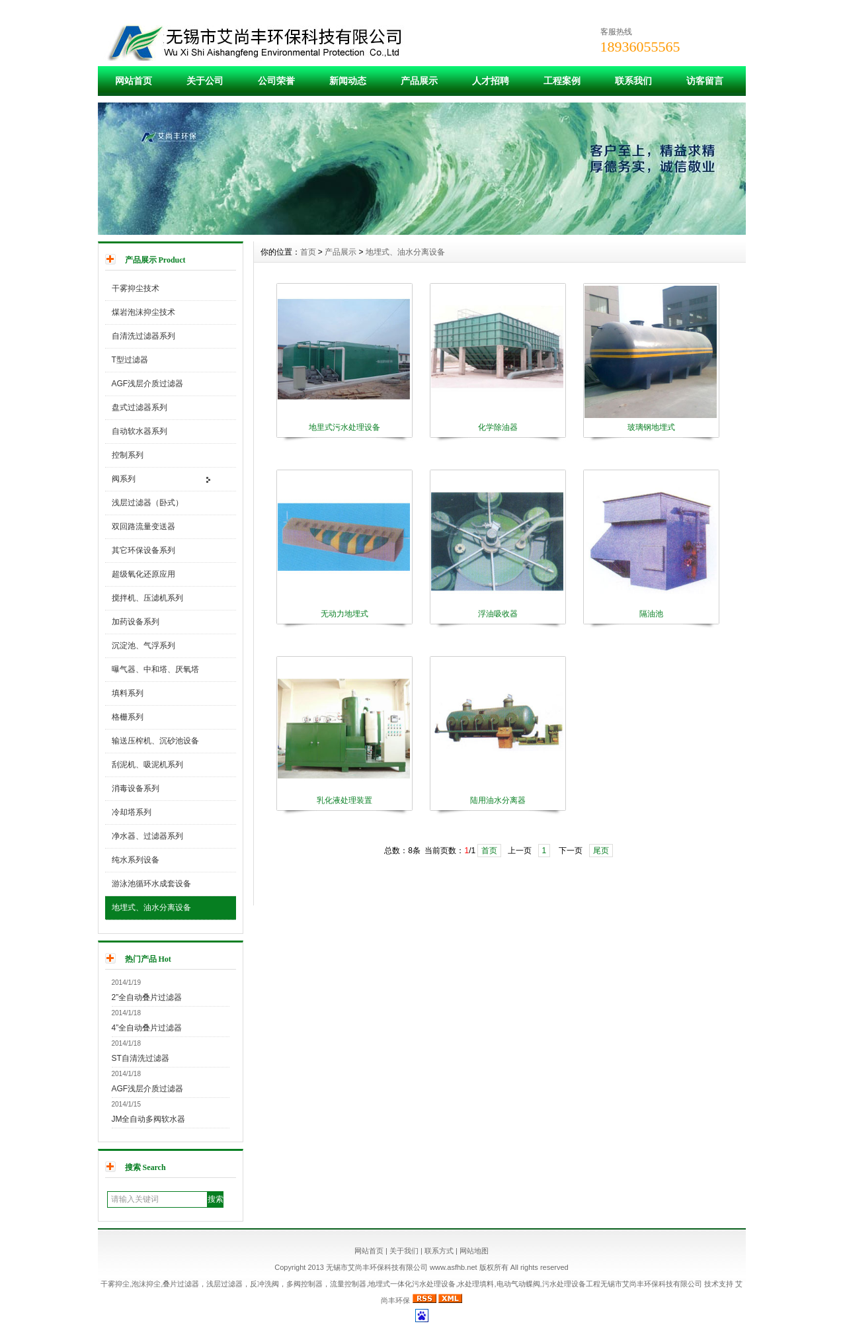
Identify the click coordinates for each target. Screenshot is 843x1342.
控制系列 (127, 455)
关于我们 (404, 1251)
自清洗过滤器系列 (143, 336)
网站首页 (133, 80)
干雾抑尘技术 (135, 288)
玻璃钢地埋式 (651, 427)
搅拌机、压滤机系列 (147, 598)
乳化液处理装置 (344, 800)
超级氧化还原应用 (143, 574)
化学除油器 (498, 427)
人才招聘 (490, 80)
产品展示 (419, 80)
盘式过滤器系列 (139, 407)
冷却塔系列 (131, 812)
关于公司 (204, 80)
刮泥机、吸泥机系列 (147, 764)
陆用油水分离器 (498, 800)
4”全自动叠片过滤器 (147, 1027)
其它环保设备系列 (143, 550)
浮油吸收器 (498, 613)
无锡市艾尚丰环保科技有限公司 (651, 1284)
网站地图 (474, 1251)
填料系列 (127, 693)
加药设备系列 (135, 621)
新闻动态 (347, 80)
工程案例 (562, 80)
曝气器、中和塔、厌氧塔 (155, 669)
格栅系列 (127, 717)
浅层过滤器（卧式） (147, 502)
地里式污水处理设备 (344, 427)
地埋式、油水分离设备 (151, 907)
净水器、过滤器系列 (147, 836)
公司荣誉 (276, 80)
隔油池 (651, 613)
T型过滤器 (130, 359)
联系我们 (633, 80)
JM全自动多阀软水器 (149, 1119)
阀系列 (124, 478)
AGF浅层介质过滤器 (148, 383)
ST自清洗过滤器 (140, 1058)
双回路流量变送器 (143, 526)
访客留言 (704, 80)
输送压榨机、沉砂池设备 (155, 740)
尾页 (601, 850)
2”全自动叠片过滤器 (147, 997)
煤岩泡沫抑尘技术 (143, 312)
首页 (308, 252)
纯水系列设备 (135, 859)
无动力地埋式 (344, 613)
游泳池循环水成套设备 (151, 883)
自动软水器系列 (139, 431)
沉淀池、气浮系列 (143, 645)
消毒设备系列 (135, 788)
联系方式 (439, 1251)
